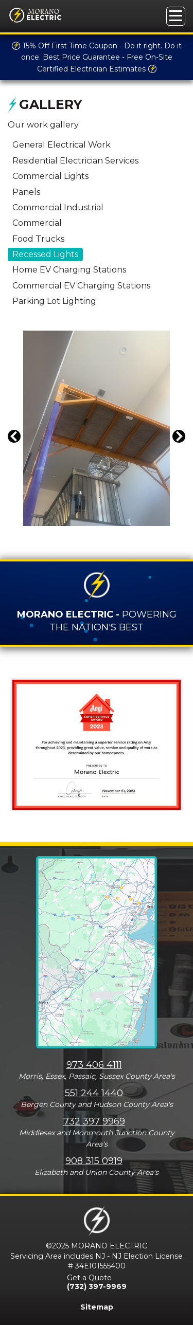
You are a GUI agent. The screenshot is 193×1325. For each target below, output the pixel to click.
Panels (26, 192)
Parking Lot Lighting (54, 301)
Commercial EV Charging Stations (81, 286)
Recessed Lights (45, 254)
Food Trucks (38, 239)
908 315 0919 (93, 1161)
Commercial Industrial (57, 207)
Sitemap (96, 1307)
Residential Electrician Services (75, 161)
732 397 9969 (94, 1121)
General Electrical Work (61, 145)
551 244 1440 (94, 1093)
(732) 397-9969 (97, 1286)
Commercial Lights (50, 176)
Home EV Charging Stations (69, 270)
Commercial (37, 223)
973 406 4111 (94, 1064)
